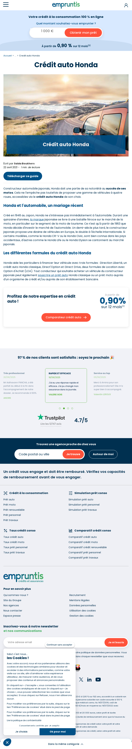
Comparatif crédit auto (83, 537)
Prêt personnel (12, 515)
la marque (37, 219)
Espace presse (12, 615)
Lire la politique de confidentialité (24, 720)
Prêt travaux (10, 520)
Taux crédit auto (13, 537)
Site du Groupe (12, 600)
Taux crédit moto (13, 542)
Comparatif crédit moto (83, 542)
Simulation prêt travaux (83, 510)
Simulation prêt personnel (84, 504)
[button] (7, 742)
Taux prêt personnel (15, 547)
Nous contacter (12, 610)
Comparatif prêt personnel (85, 552)
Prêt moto (9, 504)
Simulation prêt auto (81, 499)
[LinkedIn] (89, 680)
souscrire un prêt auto (53, 275)
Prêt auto (9, 499)
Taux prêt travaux (14, 552)
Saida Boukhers (24, 163)
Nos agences (11, 605)
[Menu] (5, 4)
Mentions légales (79, 600)
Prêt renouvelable (14, 510)
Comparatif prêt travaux (83, 557)
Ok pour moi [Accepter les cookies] (58, 731)
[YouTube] (98, 680)
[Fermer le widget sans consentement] (60, 645)
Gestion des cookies (81, 615)
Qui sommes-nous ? (15, 595)
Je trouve (73, 454)
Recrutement (77, 595)
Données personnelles (82, 605)
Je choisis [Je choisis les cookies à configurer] (21, 731)
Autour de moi (103, 454)
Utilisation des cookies (82, 610)
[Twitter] (81, 680)
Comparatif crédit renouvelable (88, 547)
